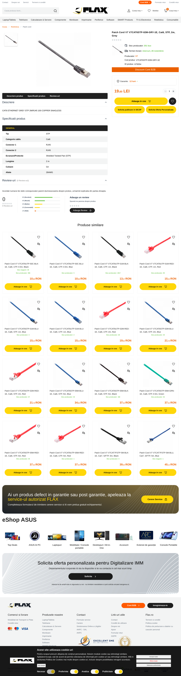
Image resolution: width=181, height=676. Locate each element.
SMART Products (49, 646)
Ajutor (113, 630)
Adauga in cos (141, 101)
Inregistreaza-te (160, 605)
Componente (47, 630)
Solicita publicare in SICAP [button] (129, 110)
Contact (5, 2)
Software (45, 643)
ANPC (79, 633)
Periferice (46, 639)
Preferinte (68, 671)
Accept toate (153, 656)
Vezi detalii (41, 665)
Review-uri (55, 96)
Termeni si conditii (38, 2)
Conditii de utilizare (119, 623)
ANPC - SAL (82, 630)
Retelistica (15, 27)
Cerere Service (157, 499)
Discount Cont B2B (145, 69)
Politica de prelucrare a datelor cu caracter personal (159, 628)
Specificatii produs (36, 96)
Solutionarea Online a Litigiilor (89, 626)
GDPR (114, 636)
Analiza (90, 671)
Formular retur (160, 2)
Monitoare (46, 633)
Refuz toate (154, 661)
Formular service (83, 620)
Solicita (90, 576)
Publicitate (112, 671)
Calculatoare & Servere (51, 626)
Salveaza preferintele (154, 665)
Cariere (80, 623)
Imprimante (46, 636)
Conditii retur (174, 2)
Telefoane (46, 623)
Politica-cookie (151, 623)
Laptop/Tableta (48, 620)
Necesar (46, 671)
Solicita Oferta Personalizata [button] (161, 110)
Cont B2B (145, 2)
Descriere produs (15, 96)
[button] (57, 10)
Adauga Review (82, 210)
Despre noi (15, 2)
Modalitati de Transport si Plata (20, 620)
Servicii (26, 2)
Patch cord (27, 27)
